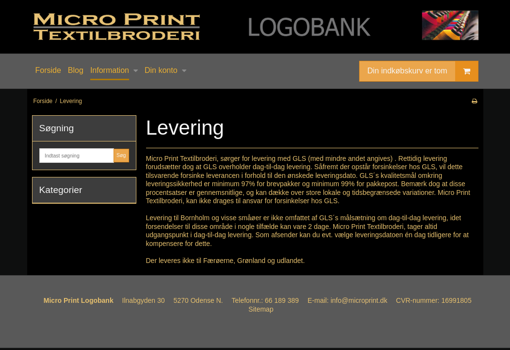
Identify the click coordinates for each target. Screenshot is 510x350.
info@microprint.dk (358, 300)
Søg (121, 155)
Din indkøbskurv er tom (422, 71)
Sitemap (260, 309)
